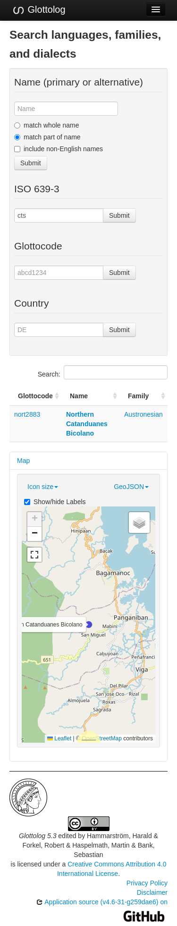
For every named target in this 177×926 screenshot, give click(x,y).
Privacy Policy (147, 883)
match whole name (46, 125)
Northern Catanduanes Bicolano (87, 424)
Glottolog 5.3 (37, 836)
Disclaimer (152, 892)
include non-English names (58, 149)
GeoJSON (131, 486)
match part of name (47, 137)
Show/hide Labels (55, 502)
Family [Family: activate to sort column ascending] (138, 396)
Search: (103, 372)
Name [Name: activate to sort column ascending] (79, 396)
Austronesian (143, 414)
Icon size (42, 486)
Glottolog (39, 10)
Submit (30, 163)
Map (23, 460)
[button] (88, 624)
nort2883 (27, 414)
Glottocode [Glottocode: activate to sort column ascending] (35, 396)
